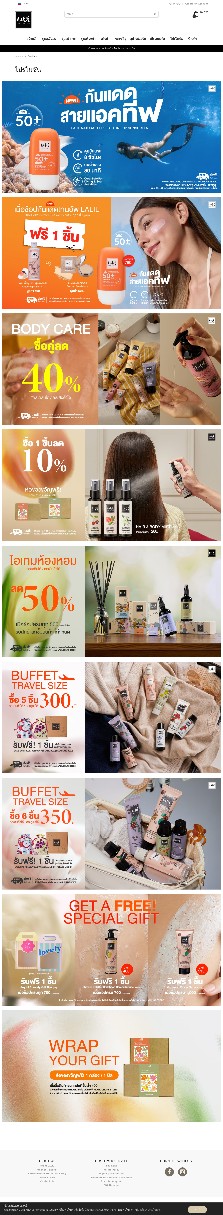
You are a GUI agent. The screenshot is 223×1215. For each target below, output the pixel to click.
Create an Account (196, 4)
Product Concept (47, 1170)
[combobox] (111, 14)
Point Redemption (111, 1181)
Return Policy (111, 1170)
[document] (111, 1208)
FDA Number (111, 1185)
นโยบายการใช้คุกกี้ (150, 1210)
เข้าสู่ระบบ (174, 4)
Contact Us (47, 1181)
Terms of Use (47, 1177)
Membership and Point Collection (111, 1177)
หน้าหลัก (19, 57)
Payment (111, 1166)
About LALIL (47, 1166)
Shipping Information (111, 1173)
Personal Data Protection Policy (47, 1173)
